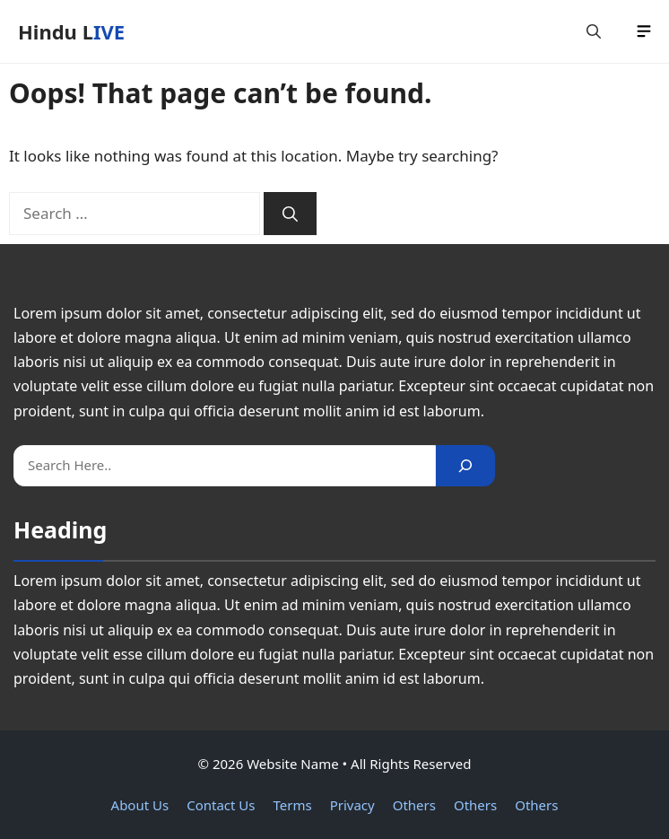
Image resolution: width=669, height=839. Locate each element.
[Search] (290, 213)
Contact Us (221, 805)
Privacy (352, 805)
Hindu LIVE (71, 31)
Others (414, 805)
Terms (293, 805)
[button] (594, 31)
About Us (140, 805)
